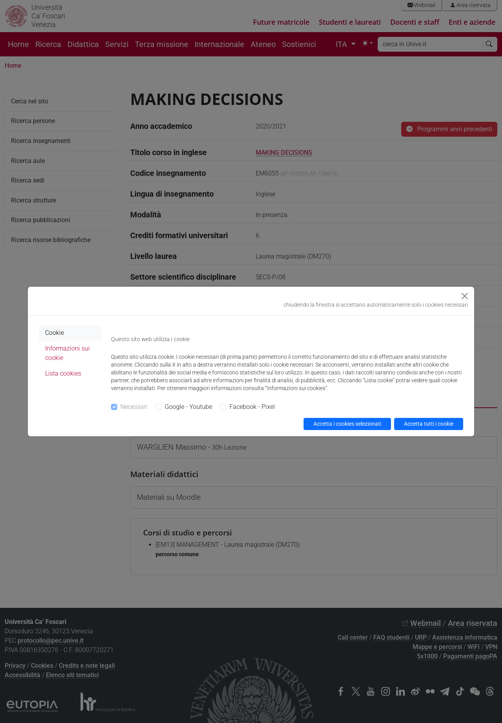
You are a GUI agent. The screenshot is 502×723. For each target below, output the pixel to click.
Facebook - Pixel (252, 406)
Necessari (133, 406)
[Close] (464, 296)
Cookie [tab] (54, 332)
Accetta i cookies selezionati (347, 424)
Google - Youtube (188, 406)
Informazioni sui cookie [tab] (67, 353)
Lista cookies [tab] (63, 373)
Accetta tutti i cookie (428, 424)
